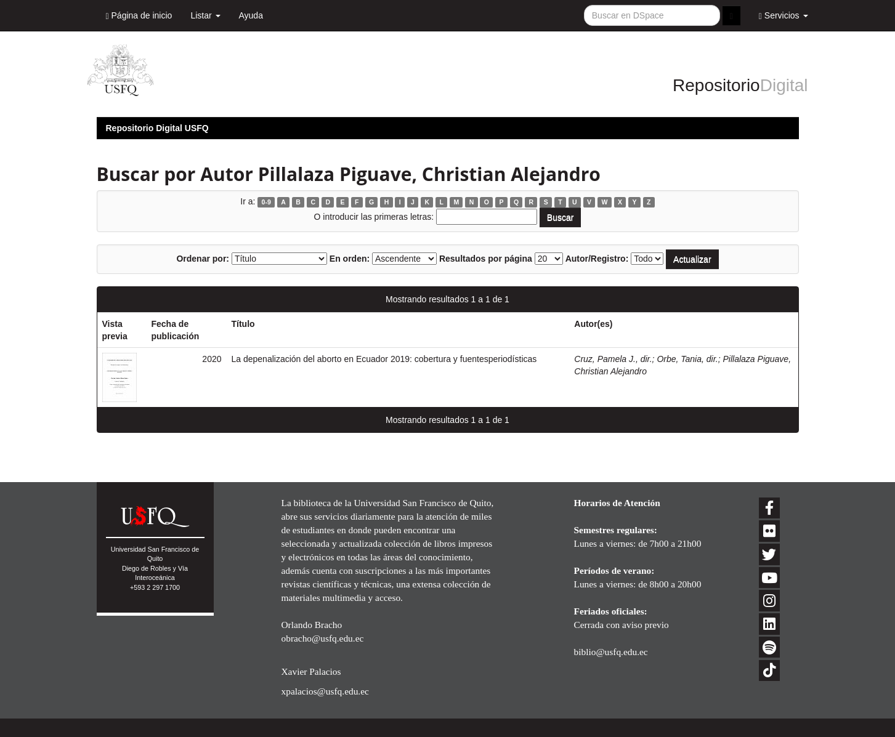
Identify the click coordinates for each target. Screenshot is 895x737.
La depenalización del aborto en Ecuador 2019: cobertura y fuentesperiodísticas (384, 359)
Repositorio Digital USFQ (157, 128)
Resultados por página (485, 259)
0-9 (266, 202)
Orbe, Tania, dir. (687, 359)
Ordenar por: (202, 259)
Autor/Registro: (597, 259)
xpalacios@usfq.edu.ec (325, 691)
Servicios (783, 15)
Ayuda (251, 15)
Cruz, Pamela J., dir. (613, 359)
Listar (205, 15)
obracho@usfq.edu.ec (322, 638)
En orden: (350, 259)
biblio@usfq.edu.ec (611, 651)
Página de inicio (139, 15)
